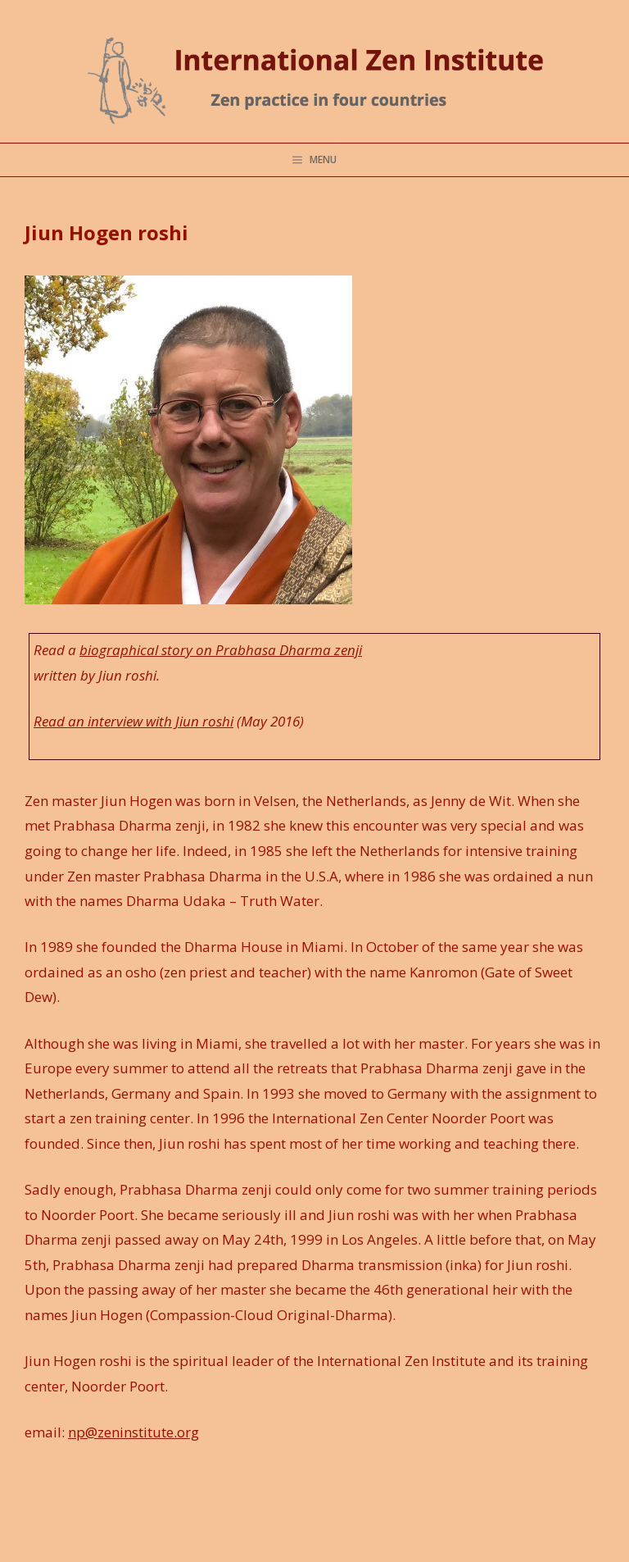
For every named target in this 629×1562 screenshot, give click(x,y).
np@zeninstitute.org (133, 1432)
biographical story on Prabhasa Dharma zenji (220, 649)
